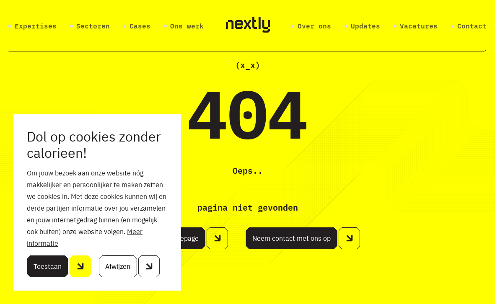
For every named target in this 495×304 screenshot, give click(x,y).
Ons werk (187, 26)
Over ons (314, 26)
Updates (365, 26)
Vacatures (419, 26)
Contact (472, 26)
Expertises (36, 26)
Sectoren (93, 26)
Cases (140, 26)
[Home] (247, 26)
